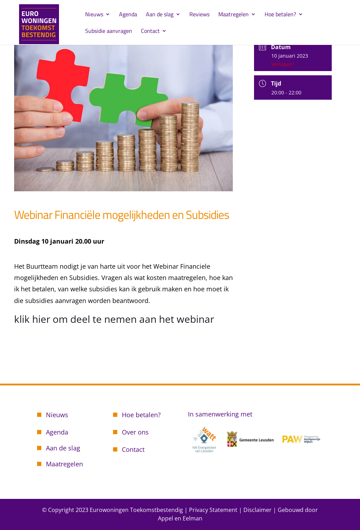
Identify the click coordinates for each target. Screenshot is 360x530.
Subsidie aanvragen (108, 31)
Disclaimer (257, 510)
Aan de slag (159, 15)
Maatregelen (233, 15)
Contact (150, 31)
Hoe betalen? (280, 15)
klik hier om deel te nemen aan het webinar (114, 319)
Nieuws (94, 15)
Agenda (128, 15)
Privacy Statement (213, 510)
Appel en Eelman (180, 518)
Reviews (199, 15)
